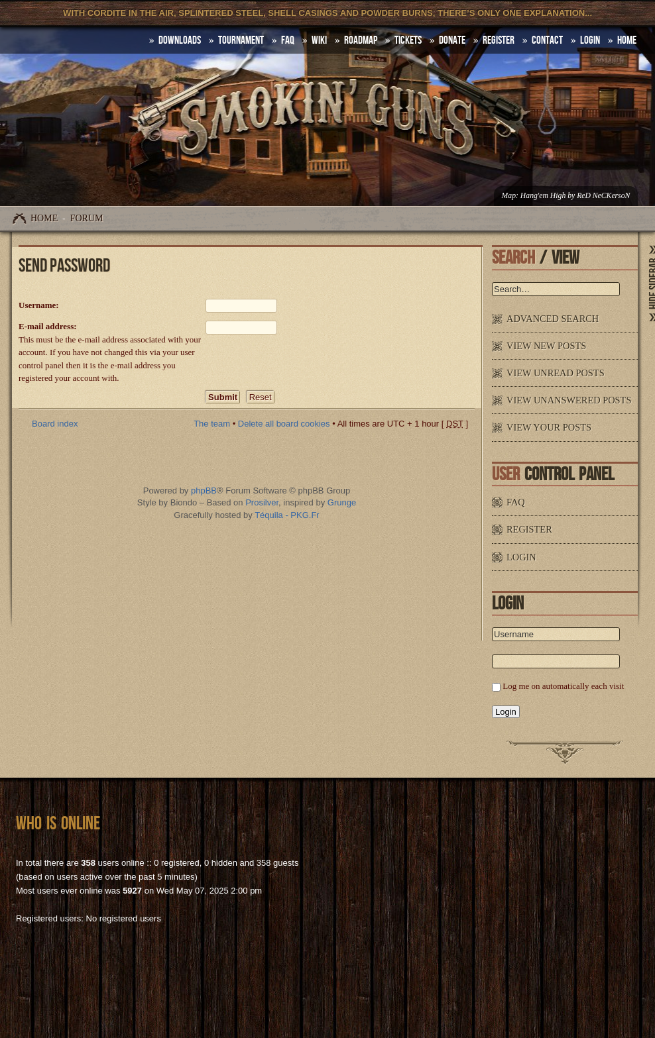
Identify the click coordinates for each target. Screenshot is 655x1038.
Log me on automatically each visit (563, 686)
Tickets (408, 40)
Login (590, 40)
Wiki (319, 40)
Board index (55, 424)
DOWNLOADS (179, 40)
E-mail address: (48, 326)
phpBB (204, 490)
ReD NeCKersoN (603, 195)
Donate (452, 40)
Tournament (241, 40)
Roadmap (360, 40)
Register (498, 40)
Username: (39, 305)
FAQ (287, 40)
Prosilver (261, 502)
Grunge (342, 502)
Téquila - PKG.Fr (287, 515)
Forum (86, 218)
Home (44, 218)
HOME (626, 40)
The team (212, 424)
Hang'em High (543, 195)
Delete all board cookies (284, 424)
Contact (547, 40)
